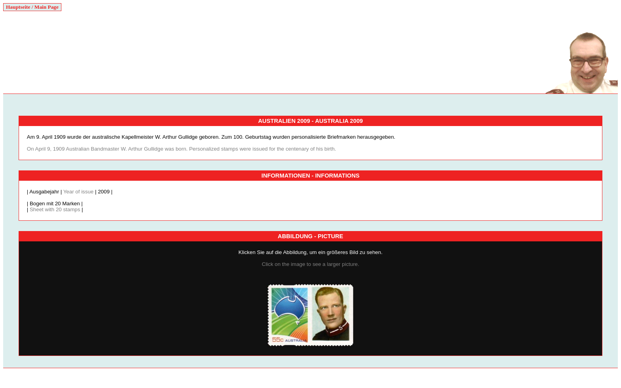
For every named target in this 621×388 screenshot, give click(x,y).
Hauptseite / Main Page (32, 7)
